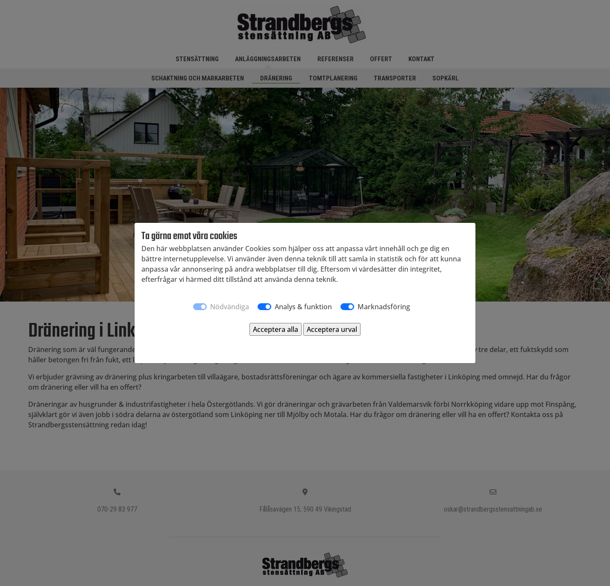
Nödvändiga (229, 306)
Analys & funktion (303, 306)
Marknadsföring (384, 306)
